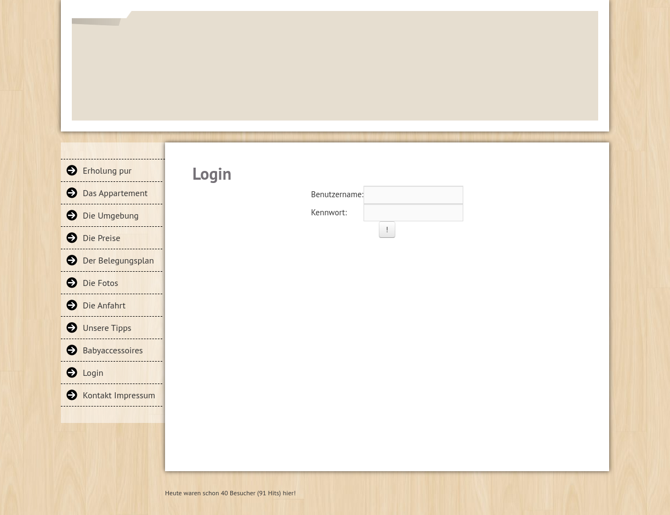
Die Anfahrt (104, 305)
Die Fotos (100, 282)
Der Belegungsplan (118, 260)
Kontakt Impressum (119, 395)
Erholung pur (107, 170)
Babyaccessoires (113, 350)
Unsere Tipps (107, 327)
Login (93, 372)
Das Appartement (115, 192)
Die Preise (101, 237)
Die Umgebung (111, 215)
